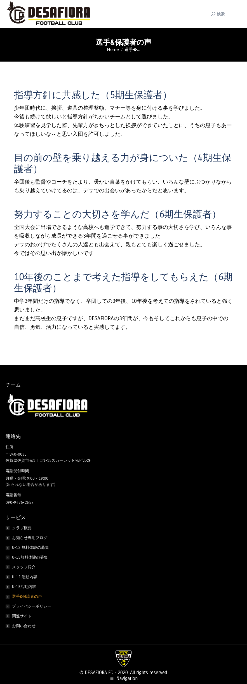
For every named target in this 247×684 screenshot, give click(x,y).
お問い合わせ (24, 626)
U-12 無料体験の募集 (30, 547)
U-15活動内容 (24, 586)
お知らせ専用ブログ (29, 537)
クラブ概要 (22, 528)
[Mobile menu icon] (235, 14)
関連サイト (22, 616)
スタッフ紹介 (24, 567)
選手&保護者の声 (27, 596)
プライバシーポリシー (31, 606)
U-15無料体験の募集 (30, 557)
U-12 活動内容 (24, 577)
